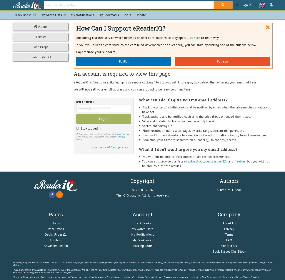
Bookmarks (108, 15)
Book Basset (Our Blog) (229, 251)
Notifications (82, 15)
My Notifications (142, 234)
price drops (196, 161)
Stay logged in (91, 128)
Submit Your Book (229, 190)
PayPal (124, 61)
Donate (141, 15)
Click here (193, 38)
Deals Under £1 (40, 57)
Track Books (26, 15)
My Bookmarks (142, 240)
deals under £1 (216, 161)
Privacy (229, 229)
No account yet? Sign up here (109, 147)
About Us (229, 223)
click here (223, 276)
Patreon (222, 61)
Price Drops (40, 47)
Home (40, 26)
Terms (229, 234)
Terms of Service (121, 133)
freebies (240, 161)
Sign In (243, 5)
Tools (127, 15)
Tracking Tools (142, 246)
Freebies (40, 37)
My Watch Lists (54, 15)
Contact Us (229, 246)
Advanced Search (56, 246)
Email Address (85, 101)
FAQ (229, 240)
